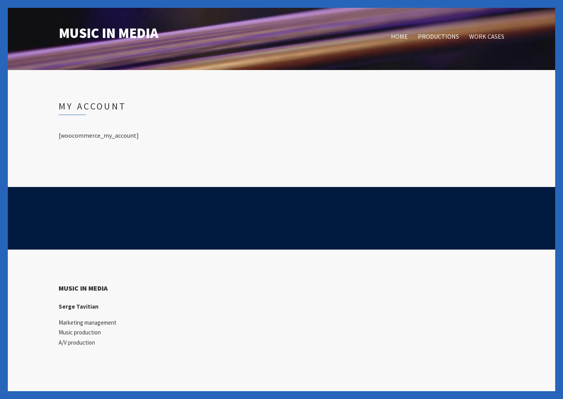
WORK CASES (486, 36)
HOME (399, 36)
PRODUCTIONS (438, 36)
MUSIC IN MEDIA (108, 33)
